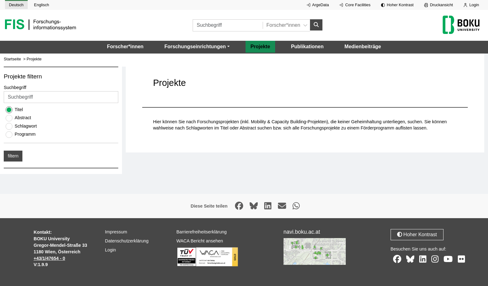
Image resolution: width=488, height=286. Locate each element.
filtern (13, 155)
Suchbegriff (15, 87)
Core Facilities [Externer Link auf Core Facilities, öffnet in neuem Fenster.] (354, 4)
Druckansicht (438, 4)
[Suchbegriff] (228, 25)
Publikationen (307, 46)
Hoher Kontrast (397, 4)
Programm (25, 134)
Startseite (12, 59)
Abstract (23, 117)
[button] (196, 47)
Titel (19, 109)
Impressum (116, 231)
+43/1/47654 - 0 (49, 258)
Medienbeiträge (363, 46)
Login (471, 4)
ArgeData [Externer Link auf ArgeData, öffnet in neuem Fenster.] (318, 4)
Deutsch (16, 4)
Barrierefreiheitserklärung (201, 231)
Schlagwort (26, 126)
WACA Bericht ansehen (199, 240)
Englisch (41, 4)
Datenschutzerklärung (126, 240)
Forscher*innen (125, 46)
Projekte (260, 46)
